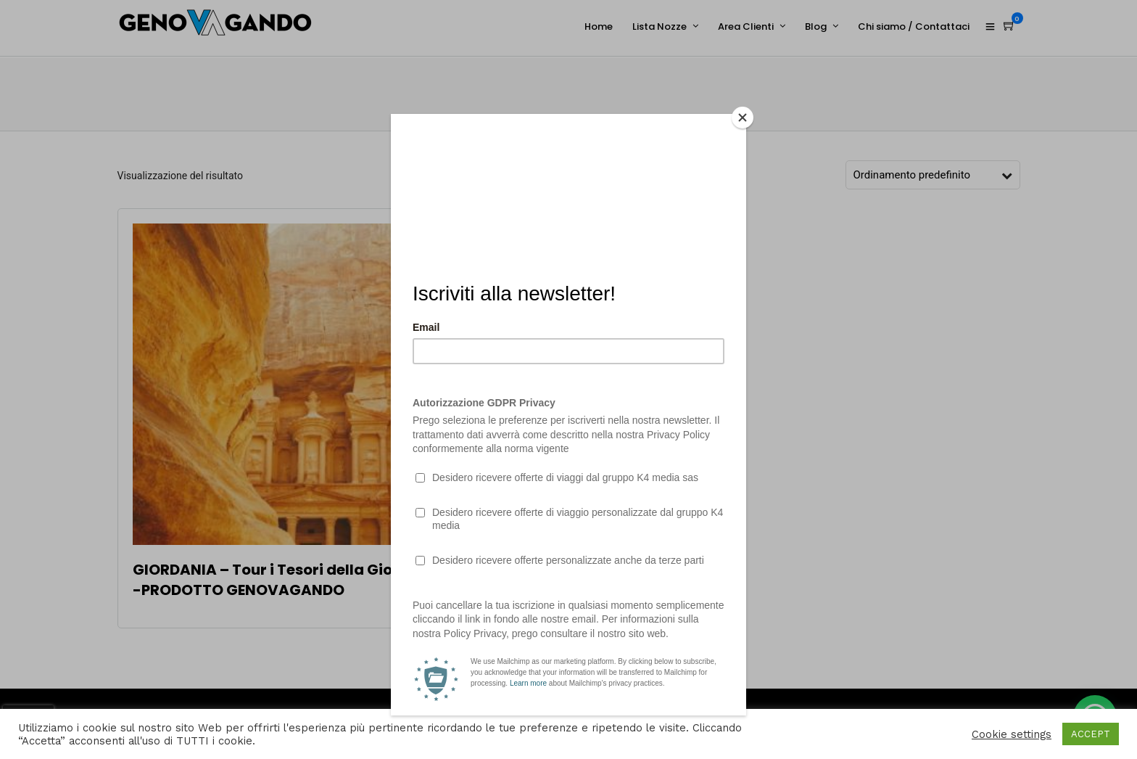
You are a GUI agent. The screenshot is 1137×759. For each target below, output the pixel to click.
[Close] (742, 117)
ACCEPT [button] (1090, 734)
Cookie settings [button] (1011, 734)
